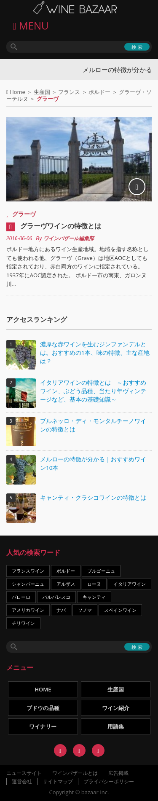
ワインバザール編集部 (68, 238)
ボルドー (99, 92)
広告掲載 (118, 773)
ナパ (61, 610)
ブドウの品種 (43, 708)
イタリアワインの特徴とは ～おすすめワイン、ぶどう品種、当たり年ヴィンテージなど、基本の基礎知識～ (93, 391)
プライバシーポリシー (108, 781)
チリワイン (23, 623)
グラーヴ (24, 214)
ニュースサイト (24, 773)
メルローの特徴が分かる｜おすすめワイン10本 (93, 463)
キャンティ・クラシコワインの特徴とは (93, 497)
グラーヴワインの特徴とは (60, 225)
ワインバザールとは (75, 773)
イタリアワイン (129, 584)
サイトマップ (58, 781)
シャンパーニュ (28, 584)
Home (17, 92)
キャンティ (94, 597)
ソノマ (85, 610)
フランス (69, 92)
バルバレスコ (56, 597)
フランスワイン (28, 571)
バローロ (21, 597)
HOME (43, 689)
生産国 (42, 92)
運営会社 (22, 781)
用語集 (115, 726)
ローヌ (94, 584)
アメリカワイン (28, 610)
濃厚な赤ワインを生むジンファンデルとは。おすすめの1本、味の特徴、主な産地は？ (95, 352)
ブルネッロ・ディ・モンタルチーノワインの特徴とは (93, 425)
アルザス (65, 584)
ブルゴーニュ (101, 571)
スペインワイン (120, 610)
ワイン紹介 (115, 708)
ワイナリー (42, 726)
